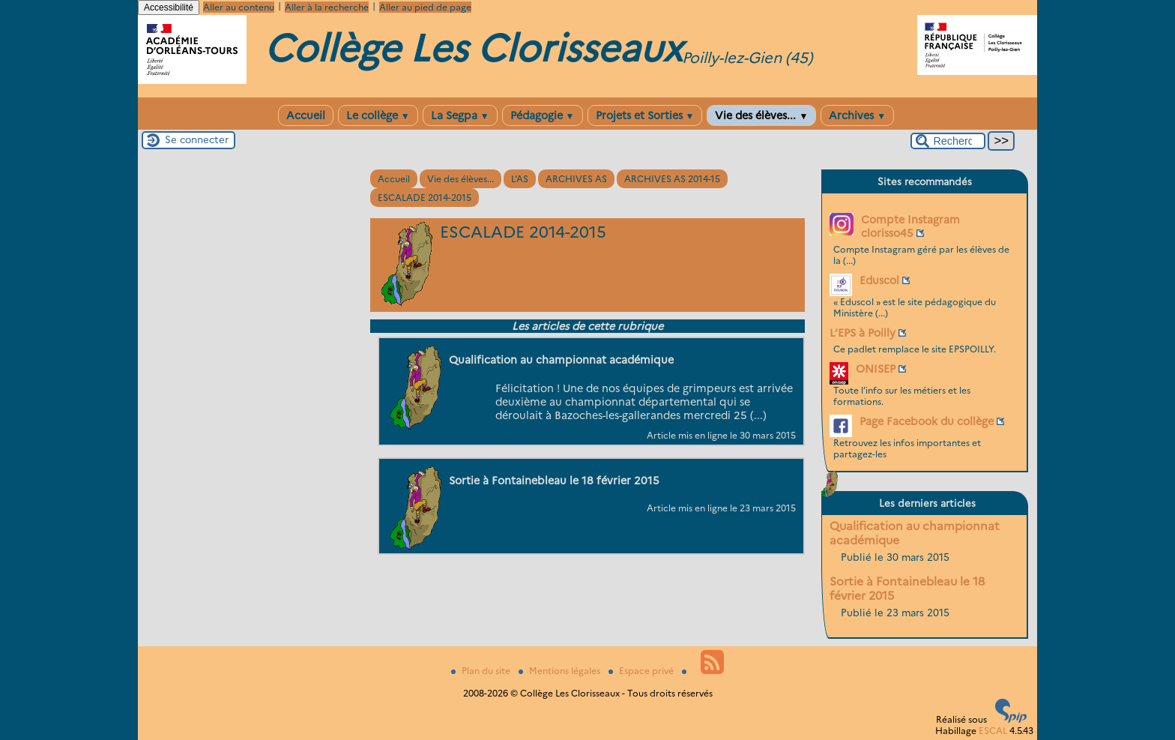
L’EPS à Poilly (862, 333)
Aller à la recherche (327, 7)
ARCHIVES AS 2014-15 (672, 178)
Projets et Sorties (645, 115)
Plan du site (482, 670)
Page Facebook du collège (927, 421)
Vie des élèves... (761, 115)
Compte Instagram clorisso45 (910, 226)
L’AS (519, 178)
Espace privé (642, 670)
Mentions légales (560, 670)
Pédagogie (542, 115)
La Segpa (460, 115)
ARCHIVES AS (576, 178)
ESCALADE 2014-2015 (424, 197)
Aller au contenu (238, 7)
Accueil (305, 115)
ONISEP (875, 369)
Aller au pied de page (425, 7)
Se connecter (197, 139)
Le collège (378, 115)
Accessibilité (168, 7)
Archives (857, 115)
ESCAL (993, 730)
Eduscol (879, 280)
